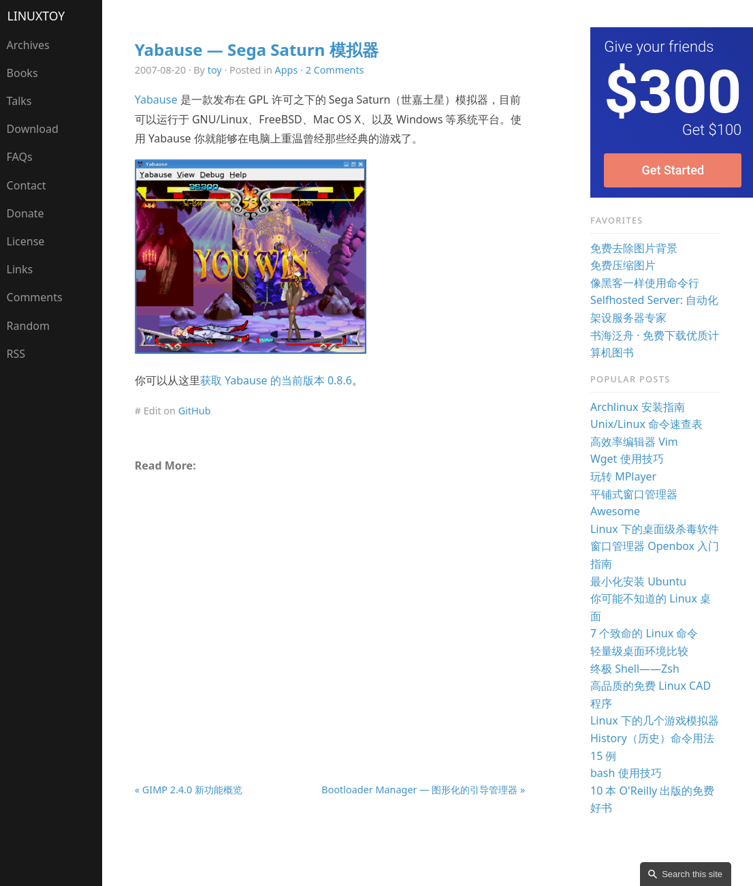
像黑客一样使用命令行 (644, 282)
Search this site (692, 874)
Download (33, 128)
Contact (26, 185)
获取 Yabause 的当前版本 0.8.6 (276, 380)
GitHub (194, 410)
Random (28, 325)
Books (22, 72)
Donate (25, 213)
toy (215, 69)
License (26, 241)
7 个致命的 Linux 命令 (644, 633)
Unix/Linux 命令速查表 (646, 423)
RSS (16, 353)
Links (20, 269)
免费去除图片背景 (633, 248)
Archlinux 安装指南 (637, 406)
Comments (35, 297)
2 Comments (335, 69)
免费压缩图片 (623, 265)
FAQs (20, 156)
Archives (28, 44)
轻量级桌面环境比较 (639, 650)
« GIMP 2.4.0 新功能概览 (188, 789)
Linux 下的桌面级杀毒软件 (654, 528)
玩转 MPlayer (623, 476)
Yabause (156, 99)
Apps (286, 69)
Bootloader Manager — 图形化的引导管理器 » (423, 789)
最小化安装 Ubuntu (638, 581)
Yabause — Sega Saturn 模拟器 (257, 49)
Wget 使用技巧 (627, 458)
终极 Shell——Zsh (634, 668)
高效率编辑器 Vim (634, 441)
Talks (19, 100)
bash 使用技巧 (626, 772)
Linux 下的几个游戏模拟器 (654, 720)
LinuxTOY (36, 15)
